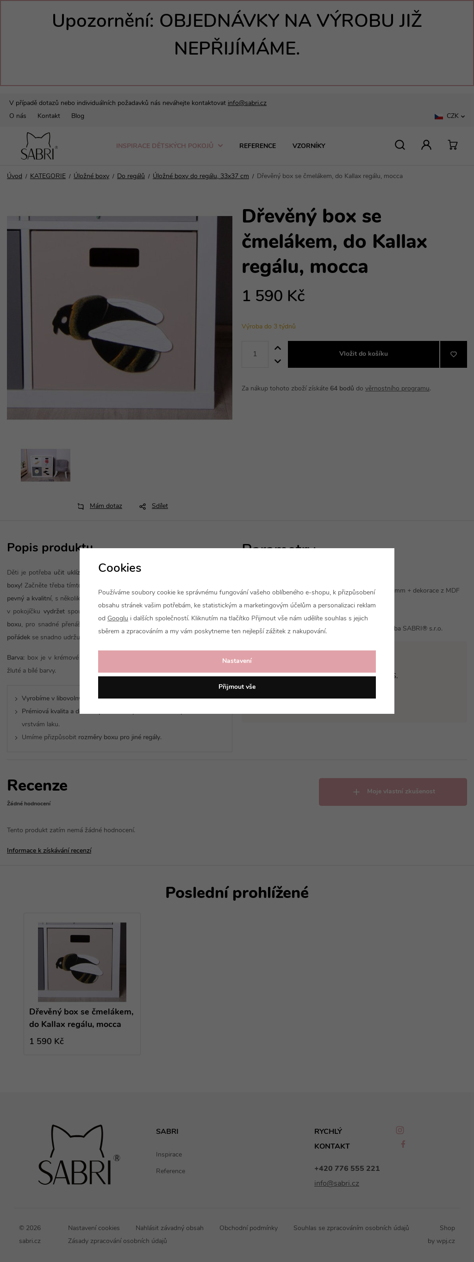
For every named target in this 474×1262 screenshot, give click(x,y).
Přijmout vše (237, 687)
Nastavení (237, 661)
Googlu (117, 618)
